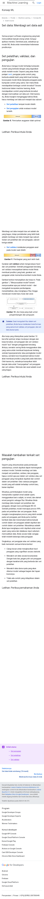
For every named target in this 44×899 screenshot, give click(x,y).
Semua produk (7, 886)
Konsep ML (8, 10)
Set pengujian (16, 751)
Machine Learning (17, 2)
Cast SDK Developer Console (12, 852)
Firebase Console (8, 845)
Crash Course (9, 21)
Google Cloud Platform (10, 882)
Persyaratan (6, 895)
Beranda (5, 18)
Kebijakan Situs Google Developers (17, 794)
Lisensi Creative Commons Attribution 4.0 (25, 787)
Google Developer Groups (11, 812)
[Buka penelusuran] (33, 2)
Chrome (5, 875)
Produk (13, 18)
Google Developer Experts (11, 816)
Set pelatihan (16, 755)
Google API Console (9, 834)
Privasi (15, 895)
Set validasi (15, 760)
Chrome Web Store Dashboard (13, 856)
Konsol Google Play (9, 841)
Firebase (5, 878)
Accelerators (6, 820)
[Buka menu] (3, 3)
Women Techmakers (9, 823)
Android (5, 871)
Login (39, 3)
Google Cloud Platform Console (13, 837)
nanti (10, 74)
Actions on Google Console (12, 849)
